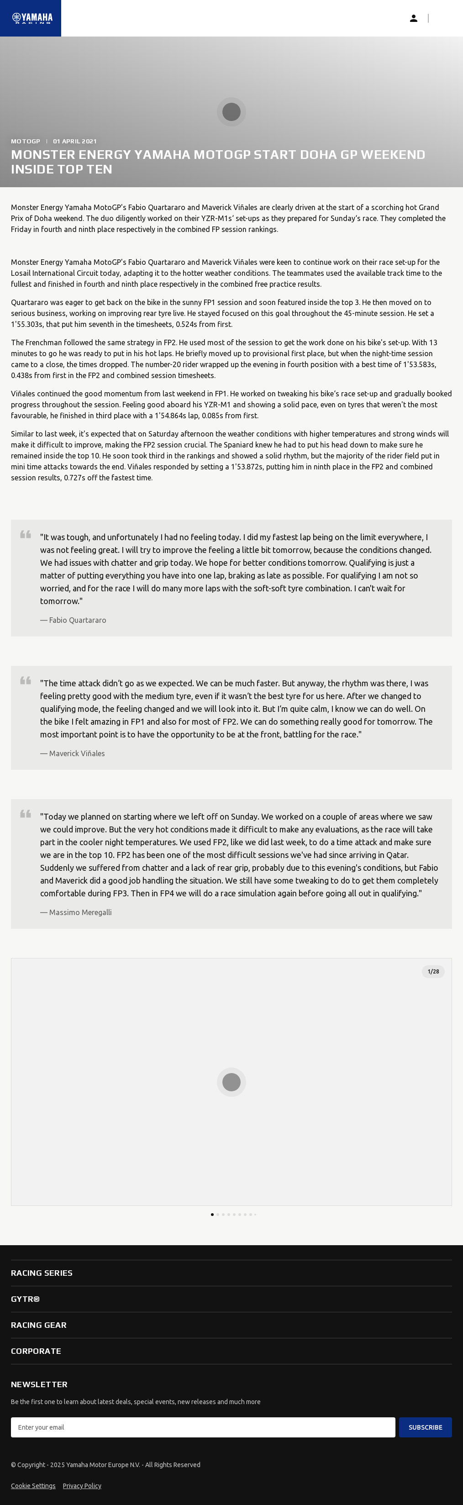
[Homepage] (32, 18)
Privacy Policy (82, 1485)
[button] (443, 18)
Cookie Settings (33, 1485)
